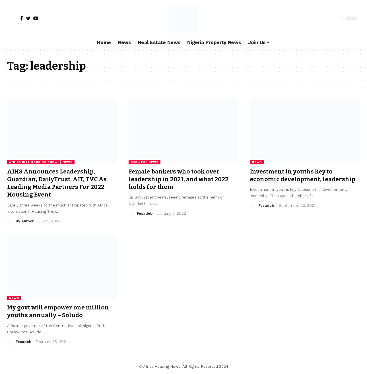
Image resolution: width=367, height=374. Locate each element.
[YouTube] (36, 18)
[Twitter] (28, 18)
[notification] (328, 18)
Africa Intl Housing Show (33, 162)
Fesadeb (144, 213)
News (68, 162)
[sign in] (12, 18)
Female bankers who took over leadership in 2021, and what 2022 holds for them (179, 179)
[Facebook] (21, 18)
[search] (337, 18)
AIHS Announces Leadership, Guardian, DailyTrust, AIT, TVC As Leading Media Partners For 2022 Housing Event (57, 183)
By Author (25, 221)
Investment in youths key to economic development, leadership (303, 175)
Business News (144, 162)
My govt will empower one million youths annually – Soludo (58, 311)
